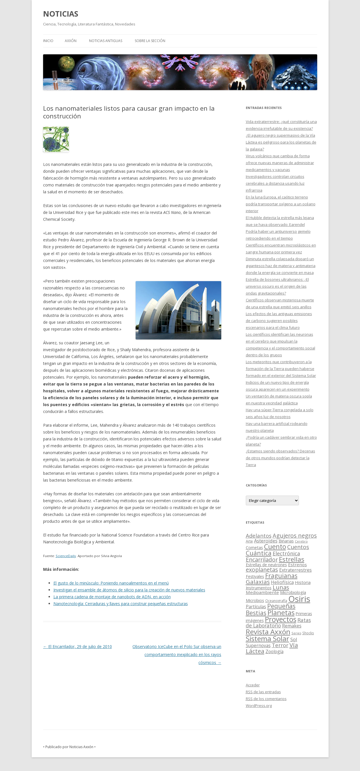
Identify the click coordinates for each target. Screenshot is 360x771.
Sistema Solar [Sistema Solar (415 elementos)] (267, 638)
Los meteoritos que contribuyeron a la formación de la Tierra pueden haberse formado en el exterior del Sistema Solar (281, 368)
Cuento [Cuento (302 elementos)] (275, 546)
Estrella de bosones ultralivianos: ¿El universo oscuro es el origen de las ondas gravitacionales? (277, 286)
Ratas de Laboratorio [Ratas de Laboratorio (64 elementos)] (278, 623)
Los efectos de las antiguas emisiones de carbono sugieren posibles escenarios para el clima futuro (279, 320)
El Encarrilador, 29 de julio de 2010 (77, 646)
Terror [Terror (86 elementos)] (280, 645)
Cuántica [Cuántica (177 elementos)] (258, 553)
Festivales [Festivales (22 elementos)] (255, 576)
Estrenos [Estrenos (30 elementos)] (297, 564)
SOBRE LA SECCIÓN (150, 40)
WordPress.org (259, 705)
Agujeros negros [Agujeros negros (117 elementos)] (295, 535)
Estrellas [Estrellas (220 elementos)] (291, 559)
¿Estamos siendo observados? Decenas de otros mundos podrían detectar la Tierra (280, 457)
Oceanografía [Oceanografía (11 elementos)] (276, 600)
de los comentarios (266, 698)
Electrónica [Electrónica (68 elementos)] (286, 553)
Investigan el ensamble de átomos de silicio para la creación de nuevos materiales (129, 590)
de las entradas (263, 691)
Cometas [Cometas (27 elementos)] (254, 547)
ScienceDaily (66, 556)
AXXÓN (71, 40)
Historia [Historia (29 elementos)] (303, 582)
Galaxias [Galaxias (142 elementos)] (258, 582)
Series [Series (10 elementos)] (296, 633)
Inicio (48, 40)
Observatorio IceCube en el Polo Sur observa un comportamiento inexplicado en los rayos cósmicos (176, 654)
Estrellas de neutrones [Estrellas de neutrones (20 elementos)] (266, 564)
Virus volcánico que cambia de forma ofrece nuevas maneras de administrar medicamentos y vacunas (280, 162)
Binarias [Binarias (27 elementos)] (286, 541)
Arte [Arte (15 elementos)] (249, 541)
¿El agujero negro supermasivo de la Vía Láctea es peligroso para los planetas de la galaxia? (281, 142)
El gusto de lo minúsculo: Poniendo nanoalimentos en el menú (111, 583)
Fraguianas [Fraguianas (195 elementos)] (281, 575)
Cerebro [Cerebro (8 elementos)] (301, 541)
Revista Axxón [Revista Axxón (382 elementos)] (268, 631)
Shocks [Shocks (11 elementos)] (308, 633)
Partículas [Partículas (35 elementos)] (256, 606)
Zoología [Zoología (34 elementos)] (274, 651)
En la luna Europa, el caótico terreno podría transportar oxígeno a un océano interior (280, 203)
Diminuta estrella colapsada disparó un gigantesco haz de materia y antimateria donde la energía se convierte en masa (280, 265)
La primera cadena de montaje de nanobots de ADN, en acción (112, 596)
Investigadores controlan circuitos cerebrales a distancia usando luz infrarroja (275, 183)
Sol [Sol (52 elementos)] (293, 639)
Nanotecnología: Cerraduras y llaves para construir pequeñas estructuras (120, 603)
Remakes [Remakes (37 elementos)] (291, 626)
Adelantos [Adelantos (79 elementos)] (258, 535)
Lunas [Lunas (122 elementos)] (281, 587)
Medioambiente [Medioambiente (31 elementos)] (262, 592)
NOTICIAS (60, 14)
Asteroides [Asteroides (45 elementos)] (265, 540)
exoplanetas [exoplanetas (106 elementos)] (262, 569)
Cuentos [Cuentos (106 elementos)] (298, 547)
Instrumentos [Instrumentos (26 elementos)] (258, 588)
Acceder (253, 684)
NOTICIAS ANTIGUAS (105, 40)
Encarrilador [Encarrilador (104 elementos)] (262, 559)
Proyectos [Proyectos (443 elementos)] (280, 619)
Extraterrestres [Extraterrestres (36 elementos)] (295, 570)
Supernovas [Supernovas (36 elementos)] (258, 645)
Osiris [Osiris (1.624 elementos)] (299, 599)
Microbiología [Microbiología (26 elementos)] (293, 592)
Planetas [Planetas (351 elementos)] (281, 612)
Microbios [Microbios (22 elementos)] (255, 600)
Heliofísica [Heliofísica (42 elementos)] (282, 582)
